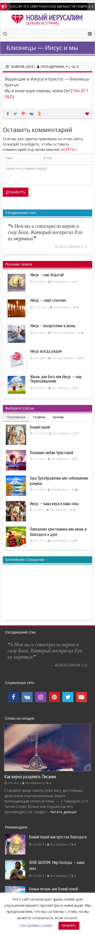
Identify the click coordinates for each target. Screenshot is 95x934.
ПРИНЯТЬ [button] (69, 925)
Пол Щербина (54, 66)
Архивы (58, 417)
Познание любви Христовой (51, 452)
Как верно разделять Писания (30, 776)
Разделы (39, 417)
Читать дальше (63, 811)
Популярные (16, 417)
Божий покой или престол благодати (58, 837)
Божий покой (40, 427)
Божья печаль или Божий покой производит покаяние (53, 892)
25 (76, 489)
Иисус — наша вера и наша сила (54, 503)
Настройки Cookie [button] (36, 925)
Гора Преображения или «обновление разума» (59, 480)
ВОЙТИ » (69, 149)
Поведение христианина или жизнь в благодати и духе (58, 531)
